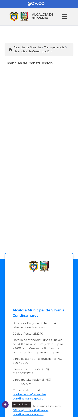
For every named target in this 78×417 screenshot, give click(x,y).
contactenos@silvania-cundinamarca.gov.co (29, 396)
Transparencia (54, 47)
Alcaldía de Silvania (27, 47)
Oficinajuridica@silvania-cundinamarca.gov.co (30, 412)
